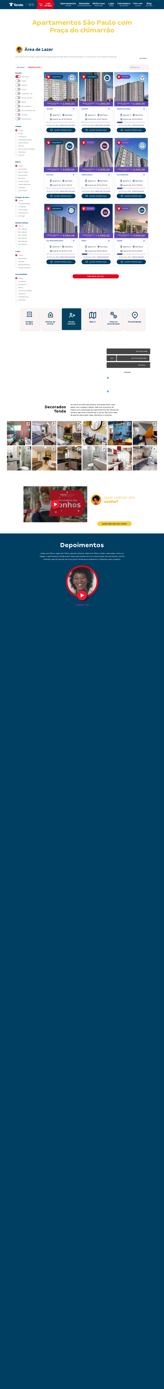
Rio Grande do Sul (28, 110)
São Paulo (25, 77)
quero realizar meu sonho (114, 524)
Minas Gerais (26, 119)
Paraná (24, 85)
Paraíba (24, 115)
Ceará (24, 89)
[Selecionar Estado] (31, 5)
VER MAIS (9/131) (95, 276)
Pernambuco (26, 106)
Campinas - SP (27, 93)
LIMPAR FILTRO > (35, 67)
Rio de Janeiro (27, 98)
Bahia (24, 102)
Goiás (24, 81)
